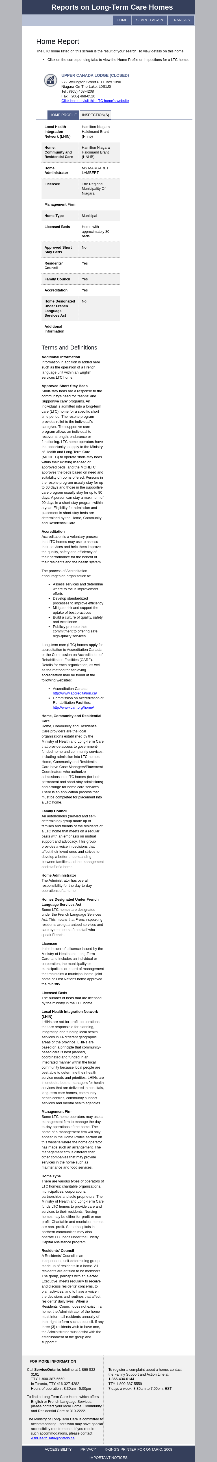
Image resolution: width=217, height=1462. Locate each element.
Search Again (149, 20)
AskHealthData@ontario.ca (53, 1438)
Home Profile (63, 115)
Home (122, 20)
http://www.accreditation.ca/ (75, 693)
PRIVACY (88, 1449)
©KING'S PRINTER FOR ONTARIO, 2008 (138, 1449)
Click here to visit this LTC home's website (95, 101)
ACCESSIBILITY (58, 1449)
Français (181, 20)
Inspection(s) (95, 115)
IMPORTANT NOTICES (108, 1457)
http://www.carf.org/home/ (73, 707)
